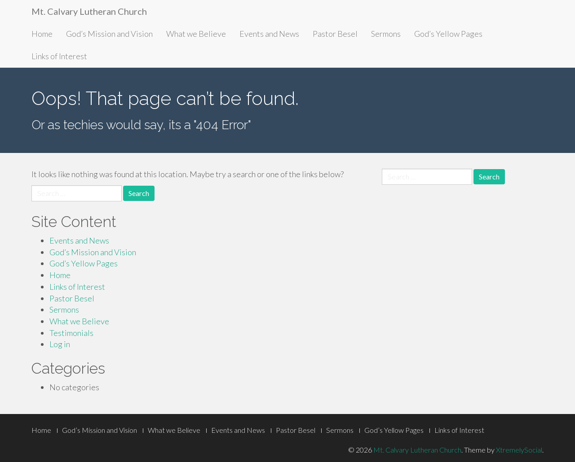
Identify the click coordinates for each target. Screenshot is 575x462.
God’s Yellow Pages (448, 34)
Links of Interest (59, 56)
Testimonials (71, 333)
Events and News (269, 34)
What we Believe (196, 34)
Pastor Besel (335, 34)
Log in (59, 344)
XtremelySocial (519, 449)
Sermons (386, 34)
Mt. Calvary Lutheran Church (89, 11)
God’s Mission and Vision (109, 34)
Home (42, 34)
